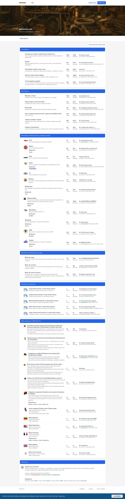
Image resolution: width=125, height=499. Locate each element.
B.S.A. (30, 140)
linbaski (83, 437)
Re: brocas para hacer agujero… (88, 300)
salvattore (83, 150)
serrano (83, 71)
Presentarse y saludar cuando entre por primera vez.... (40, 54)
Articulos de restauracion (28, 284)
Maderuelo (45, 404)
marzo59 (83, 420)
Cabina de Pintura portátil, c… (87, 312)
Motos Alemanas (33, 417)
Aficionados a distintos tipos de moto (31, 252)
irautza (40, 404)
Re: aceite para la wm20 (86, 140)
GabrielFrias (84, 76)
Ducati (31, 163)
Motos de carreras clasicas (33, 272)
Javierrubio (83, 399)
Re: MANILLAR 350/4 (84, 242)
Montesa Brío (28, 186)
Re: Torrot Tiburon (84, 120)
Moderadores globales (46, 474)
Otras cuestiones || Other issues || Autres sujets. (43, 408)
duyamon (83, 202)
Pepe (82, 296)
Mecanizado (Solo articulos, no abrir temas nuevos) (43, 300)
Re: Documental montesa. (86, 62)
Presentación (83, 329)
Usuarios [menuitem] (89, 489)
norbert (31, 215)
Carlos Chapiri (84, 142)
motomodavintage (85, 314)
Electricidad (28, 107)
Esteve (29, 205)
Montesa (31, 179)
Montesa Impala (31, 198)
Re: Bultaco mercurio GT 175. (87, 274)
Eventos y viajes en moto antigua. (34, 75)
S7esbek (83, 290)
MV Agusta (28, 220)
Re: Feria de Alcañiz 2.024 (86, 75)
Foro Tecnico (25, 91)
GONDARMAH (32, 168)
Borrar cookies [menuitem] (100, 489)
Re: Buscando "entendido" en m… (88, 356)
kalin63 (83, 83)
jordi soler (83, 181)
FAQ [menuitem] (31, 3)
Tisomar (83, 56)
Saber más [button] (62, 496)
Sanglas (31, 240)
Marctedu (83, 97)
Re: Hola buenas (83, 222)
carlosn (31, 246)
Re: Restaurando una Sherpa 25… (88, 148)
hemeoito (83, 344)
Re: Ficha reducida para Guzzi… (88, 82)
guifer (82, 158)
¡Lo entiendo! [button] (117, 496)
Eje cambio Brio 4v (84, 96)
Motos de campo (29, 257)
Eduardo (35, 404)
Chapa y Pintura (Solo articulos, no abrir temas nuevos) (44, 312)
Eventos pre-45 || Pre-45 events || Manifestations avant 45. (45, 378)
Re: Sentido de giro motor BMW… (88, 418)
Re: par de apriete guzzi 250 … (87, 306)
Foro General (25, 49)
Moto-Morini (32, 210)
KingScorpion (84, 302)
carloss (83, 275)
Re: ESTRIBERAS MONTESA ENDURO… (89, 258)
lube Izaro (82, 69)
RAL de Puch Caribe (84, 453)
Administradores (35, 474)
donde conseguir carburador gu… (88, 435)
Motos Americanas (34, 425)
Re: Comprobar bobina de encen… (88, 108)
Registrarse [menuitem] (101, 2)
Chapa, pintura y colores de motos (34, 101)
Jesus (30, 152)
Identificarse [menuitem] (92, 2)
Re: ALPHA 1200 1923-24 (86, 426)
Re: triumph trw (83, 445)
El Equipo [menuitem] (81, 489)
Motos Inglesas (33, 444)
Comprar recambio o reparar (33, 119)
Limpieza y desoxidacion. (32, 127)
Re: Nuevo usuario (84, 55)
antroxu (27, 226)
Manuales (82, 368)
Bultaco (31, 146)
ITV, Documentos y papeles (32, 81)
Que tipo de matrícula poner (87, 410)
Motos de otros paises (35, 452)
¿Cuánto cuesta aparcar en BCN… (88, 266)
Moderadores (56, 474)
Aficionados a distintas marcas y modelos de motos (35, 135)
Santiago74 (83, 330)
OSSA (30, 230)
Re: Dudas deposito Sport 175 (87, 113)
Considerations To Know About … (88, 289)
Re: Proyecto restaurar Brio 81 (87, 189)
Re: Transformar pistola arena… (88, 295)
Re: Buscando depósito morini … (88, 397)
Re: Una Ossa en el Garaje (86, 232)
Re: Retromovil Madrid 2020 (87, 382)
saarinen (83, 213)
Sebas (82, 383)
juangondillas (84, 267)
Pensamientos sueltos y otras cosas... (35, 69)
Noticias (27, 61)
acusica (83, 260)
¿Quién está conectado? (32, 466)
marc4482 (83, 411)
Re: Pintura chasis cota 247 (87, 102)
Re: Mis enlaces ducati (85, 165)
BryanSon (84, 480)
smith (26, 194)
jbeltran (30, 404)
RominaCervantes (85, 129)
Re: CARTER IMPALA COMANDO (87, 201)
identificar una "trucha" (85, 180)
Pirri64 (82, 191)
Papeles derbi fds (84, 156)
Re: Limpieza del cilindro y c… (87, 127)
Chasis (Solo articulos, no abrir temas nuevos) (42, 288)
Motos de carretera (30, 265)
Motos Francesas (34, 432)
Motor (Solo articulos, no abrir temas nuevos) (42, 306)
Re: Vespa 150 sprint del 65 (86, 343)
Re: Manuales (83, 173)
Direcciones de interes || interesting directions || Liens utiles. (44, 364)
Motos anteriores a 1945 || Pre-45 (31, 321)
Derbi (30, 156)
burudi (82, 174)
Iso (30, 173)
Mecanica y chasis (30, 95)
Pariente (31, 236)
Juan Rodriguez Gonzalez (87, 64)
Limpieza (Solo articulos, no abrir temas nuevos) (42, 294)
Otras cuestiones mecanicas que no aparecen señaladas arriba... (43, 113)
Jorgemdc (83, 122)
